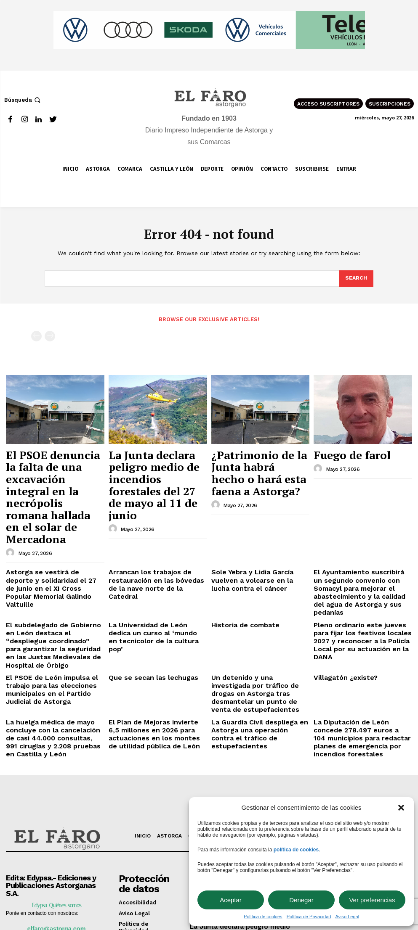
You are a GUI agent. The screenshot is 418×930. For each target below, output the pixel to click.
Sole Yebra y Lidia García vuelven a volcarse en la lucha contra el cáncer (260, 520)
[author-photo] (11, 495)
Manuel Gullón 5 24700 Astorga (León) (49, 845)
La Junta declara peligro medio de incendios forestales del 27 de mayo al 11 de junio (154, 463)
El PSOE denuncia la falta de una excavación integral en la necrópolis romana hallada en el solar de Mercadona (54, 467)
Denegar (301, 900)
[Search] (355, 278)
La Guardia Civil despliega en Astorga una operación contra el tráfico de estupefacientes (256, 624)
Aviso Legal (347, 916)
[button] (401, 807)
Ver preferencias (372, 900)
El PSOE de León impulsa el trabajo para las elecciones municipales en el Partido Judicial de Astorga (54, 594)
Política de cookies (263, 916)
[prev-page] (36, 335)
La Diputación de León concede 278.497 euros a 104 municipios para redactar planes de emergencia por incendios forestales (358, 631)
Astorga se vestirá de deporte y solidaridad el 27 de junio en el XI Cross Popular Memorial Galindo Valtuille (52, 523)
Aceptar (231, 900)
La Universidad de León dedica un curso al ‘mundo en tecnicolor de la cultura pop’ (158, 557)
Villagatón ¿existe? (340, 587)
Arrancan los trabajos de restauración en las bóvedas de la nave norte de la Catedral (155, 520)
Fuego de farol (340, 452)
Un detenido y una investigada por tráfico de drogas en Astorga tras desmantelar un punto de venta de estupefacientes (258, 597)
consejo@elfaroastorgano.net (56, 872)
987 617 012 (63, 833)
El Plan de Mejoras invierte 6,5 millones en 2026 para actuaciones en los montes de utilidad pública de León (157, 628)
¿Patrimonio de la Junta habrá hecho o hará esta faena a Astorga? (253, 459)
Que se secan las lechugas (145, 587)
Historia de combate (239, 550)
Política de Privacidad (309, 916)
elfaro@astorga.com (56, 820)
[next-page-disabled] (50, 335)
